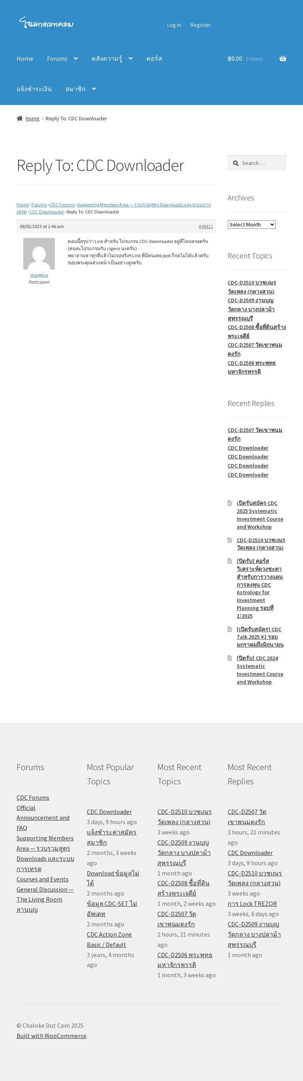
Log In (174, 24)
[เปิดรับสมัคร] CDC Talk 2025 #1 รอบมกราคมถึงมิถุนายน (260, 637)
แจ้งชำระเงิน (34, 89)
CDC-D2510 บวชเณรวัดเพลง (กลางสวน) (261, 544)
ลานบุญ (27, 909)
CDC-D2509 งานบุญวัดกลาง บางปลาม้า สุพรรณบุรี (251, 309)
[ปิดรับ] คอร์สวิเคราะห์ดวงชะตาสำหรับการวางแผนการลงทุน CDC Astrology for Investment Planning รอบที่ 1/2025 (260, 588)
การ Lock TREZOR (252, 903)
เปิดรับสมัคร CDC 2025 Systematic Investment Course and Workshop (260, 514)
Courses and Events (43, 879)
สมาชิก (75, 89)
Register (201, 24)
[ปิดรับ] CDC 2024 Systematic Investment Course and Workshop (260, 670)
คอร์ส (154, 58)
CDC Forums (62, 205)
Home (25, 58)
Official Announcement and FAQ (43, 818)
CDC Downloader (47, 212)
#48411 (206, 226)
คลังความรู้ (107, 58)
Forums (57, 58)
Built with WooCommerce (51, 1036)
